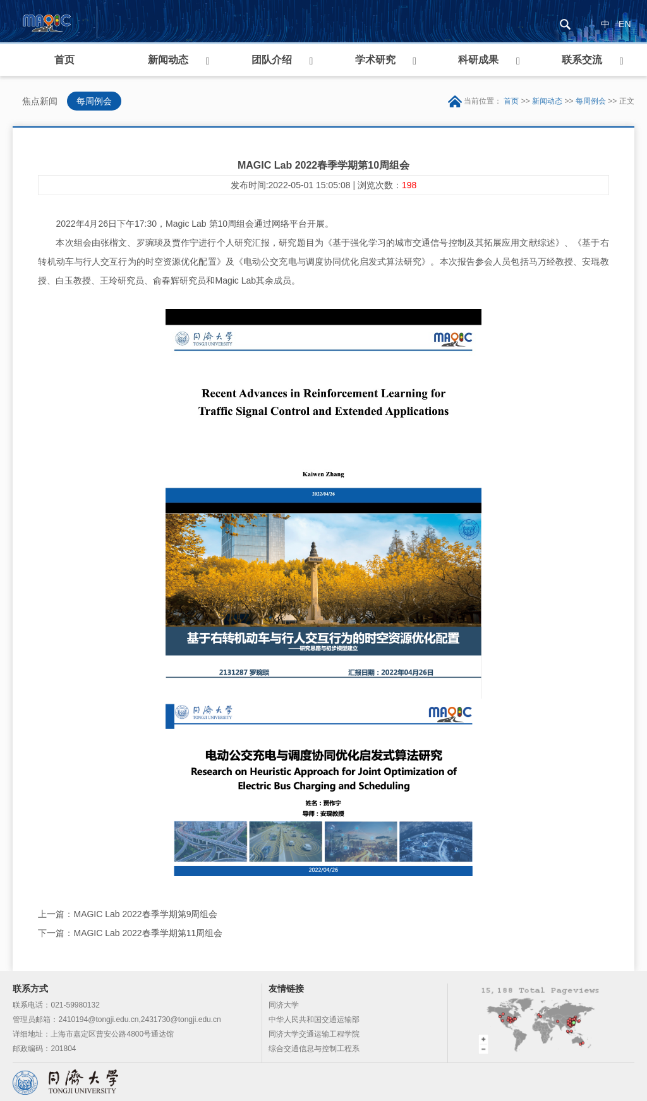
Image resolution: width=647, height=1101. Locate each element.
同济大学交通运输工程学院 (314, 1034)
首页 (64, 59)
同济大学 (284, 1005)
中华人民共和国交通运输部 (314, 1019)
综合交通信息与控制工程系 (314, 1048)
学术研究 (375, 59)
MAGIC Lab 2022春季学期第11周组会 (147, 933)
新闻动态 (168, 59)
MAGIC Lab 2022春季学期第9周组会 (145, 914)
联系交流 (582, 59)
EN (625, 24)
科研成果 (478, 59)
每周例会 (94, 101)
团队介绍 (271, 59)
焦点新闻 (39, 101)
